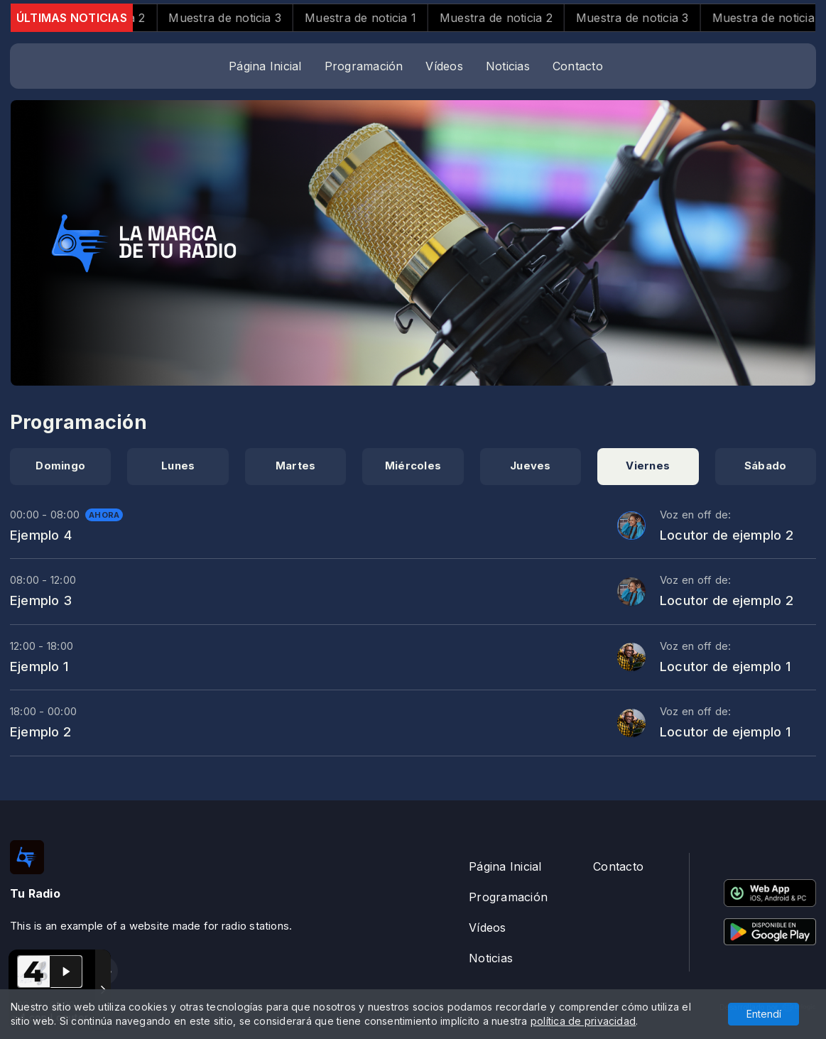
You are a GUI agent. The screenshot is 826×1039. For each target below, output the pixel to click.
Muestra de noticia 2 (514, 18)
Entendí (763, 1014)
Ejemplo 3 (41, 600)
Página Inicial (265, 66)
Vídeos (443, 66)
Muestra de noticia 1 (379, 18)
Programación (364, 66)
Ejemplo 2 (40, 731)
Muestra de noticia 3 (243, 18)
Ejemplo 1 (39, 666)
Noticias (508, 66)
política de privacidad (583, 1021)
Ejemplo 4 (41, 535)
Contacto (578, 66)
